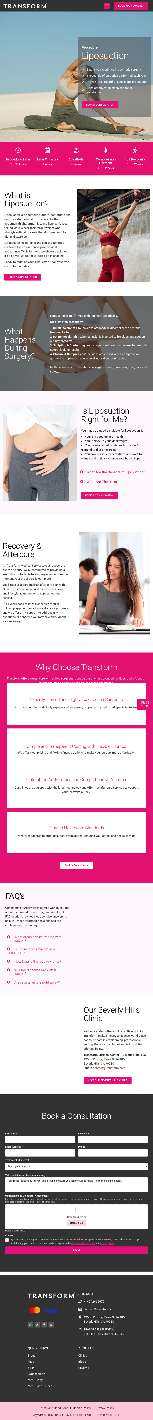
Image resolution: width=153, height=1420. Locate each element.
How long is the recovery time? (37, 961)
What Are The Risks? (102, 482)
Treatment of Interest (18, 1160)
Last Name (85, 1133)
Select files (76, 1223)
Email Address (14, 1147)
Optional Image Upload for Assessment (26, 1195)
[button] (107, 6)
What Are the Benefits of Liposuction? (116, 472)
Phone (83, 1147)
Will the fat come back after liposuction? (32, 972)
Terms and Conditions (83, 1243)
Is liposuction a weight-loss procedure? (32, 951)
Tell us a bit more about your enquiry (25, 1175)
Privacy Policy (107, 1243)
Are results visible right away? (37, 982)
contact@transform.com (109, 1068)
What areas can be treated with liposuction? (35, 939)
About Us (86, 1348)
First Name (12, 1133)
